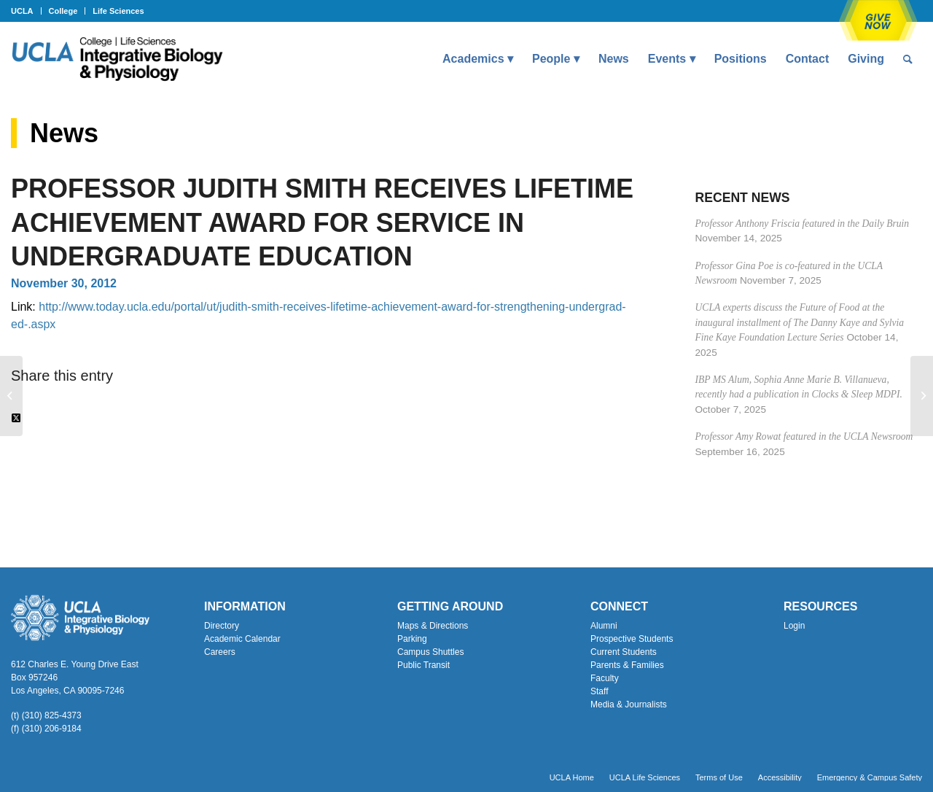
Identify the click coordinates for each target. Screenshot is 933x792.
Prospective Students (631, 639)
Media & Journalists (628, 704)
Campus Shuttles (430, 652)
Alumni (603, 626)
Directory (221, 626)
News (64, 133)
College (63, 11)
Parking (412, 639)
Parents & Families (627, 665)
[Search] (908, 59)
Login (794, 626)
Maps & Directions (432, 626)
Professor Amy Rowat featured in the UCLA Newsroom (804, 436)
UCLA (22, 11)
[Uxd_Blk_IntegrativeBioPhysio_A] (117, 59)
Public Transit (423, 665)
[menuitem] (26, 11)
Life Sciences (118, 11)
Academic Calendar (242, 639)
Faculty (604, 678)
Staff (599, 691)
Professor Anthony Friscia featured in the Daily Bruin (802, 223)
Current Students (623, 652)
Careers (219, 652)
